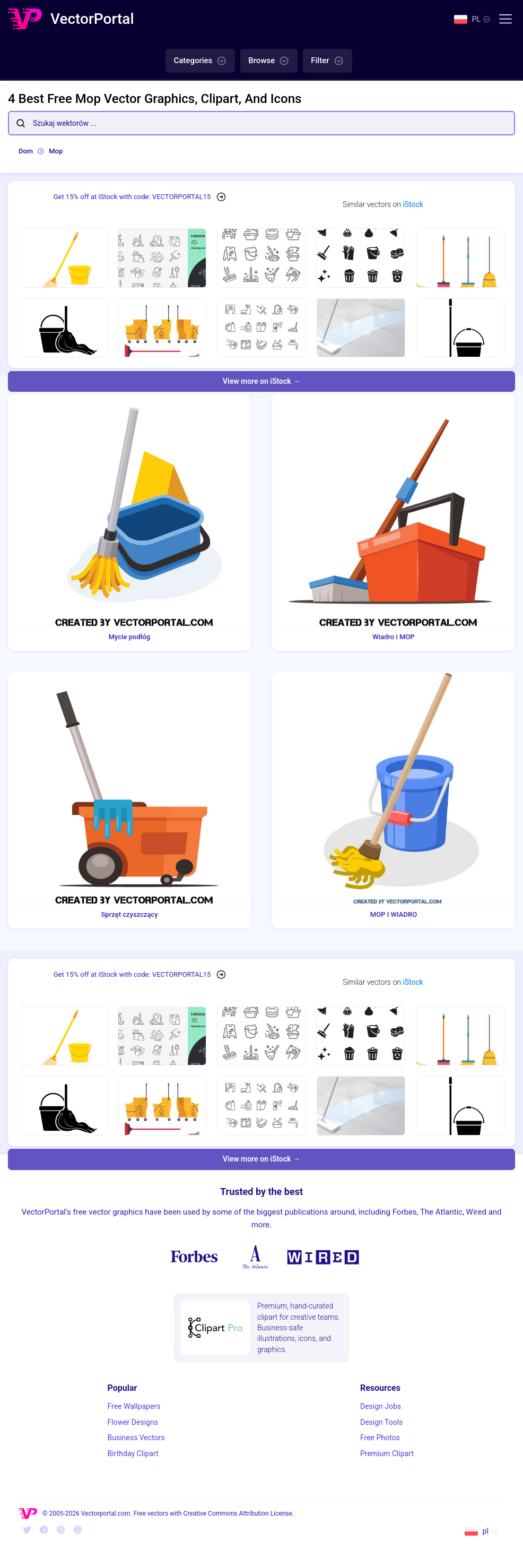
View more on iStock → (261, 381)
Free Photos (380, 1437)
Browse (269, 61)
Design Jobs (380, 1406)
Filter (327, 61)
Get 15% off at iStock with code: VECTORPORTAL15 (132, 197)
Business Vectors (136, 1437)
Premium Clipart (387, 1453)
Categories (200, 61)
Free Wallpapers (134, 1406)
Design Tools (381, 1422)
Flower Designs (133, 1422)
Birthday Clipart (133, 1453)
